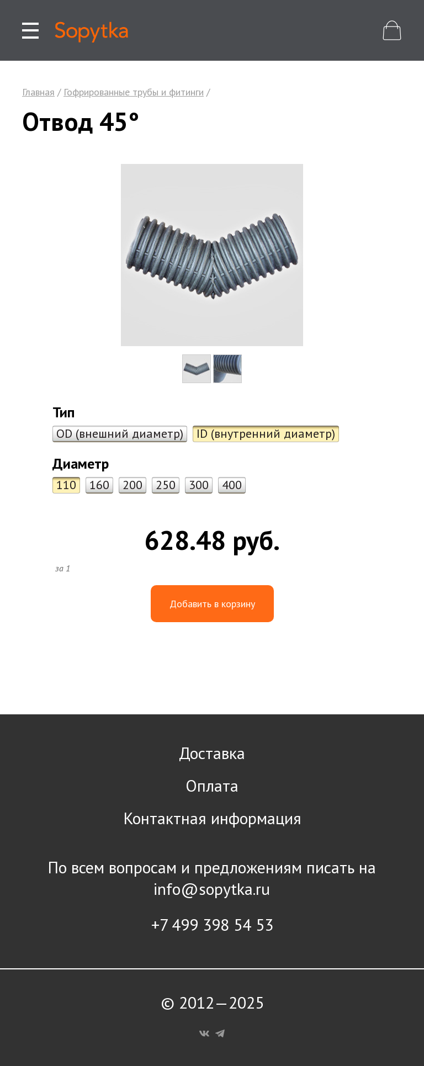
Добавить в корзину (212, 603)
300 (199, 484)
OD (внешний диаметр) (119, 433)
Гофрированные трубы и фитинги (133, 92)
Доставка (212, 752)
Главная (38, 92)
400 (232, 484)
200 (132, 484)
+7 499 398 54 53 (212, 924)
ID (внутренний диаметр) (266, 433)
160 (99, 484)
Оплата (212, 785)
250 (166, 484)
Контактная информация (212, 818)
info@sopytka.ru (211, 888)
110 (66, 484)
